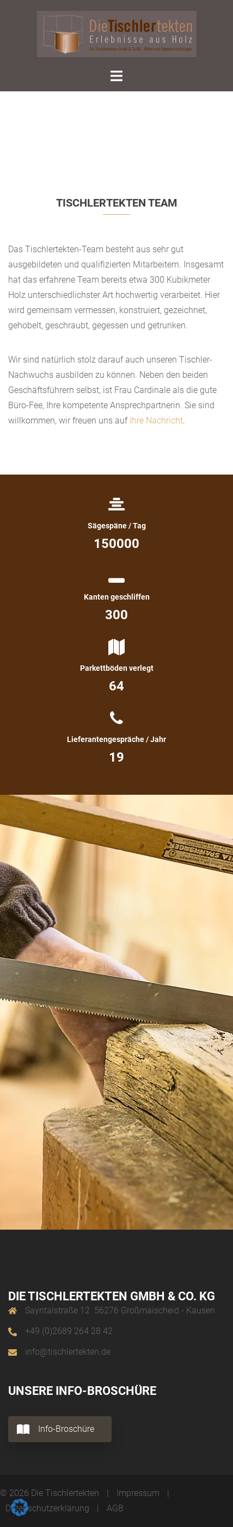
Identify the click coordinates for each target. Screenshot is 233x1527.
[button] (19, 1507)
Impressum (138, 1493)
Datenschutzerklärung (47, 1508)
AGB (115, 1508)
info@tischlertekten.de (68, 1352)
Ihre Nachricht (156, 420)
